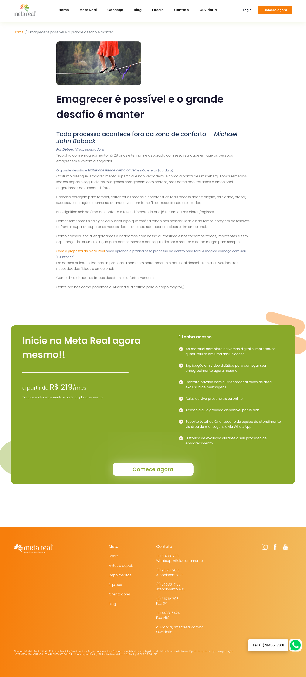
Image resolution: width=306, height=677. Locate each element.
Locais (157, 9)
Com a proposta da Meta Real (80, 251)
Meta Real (88, 9)
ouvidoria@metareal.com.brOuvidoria (179, 629)
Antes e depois (121, 565)
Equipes (115, 584)
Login (247, 10)
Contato (181, 9)
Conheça (115, 9)
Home (19, 32)
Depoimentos (120, 575)
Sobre (114, 556)
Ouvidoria (208, 9)
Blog (138, 9)
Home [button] (64, 9)
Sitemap (18, 651)
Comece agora (275, 10)
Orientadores (120, 594)
